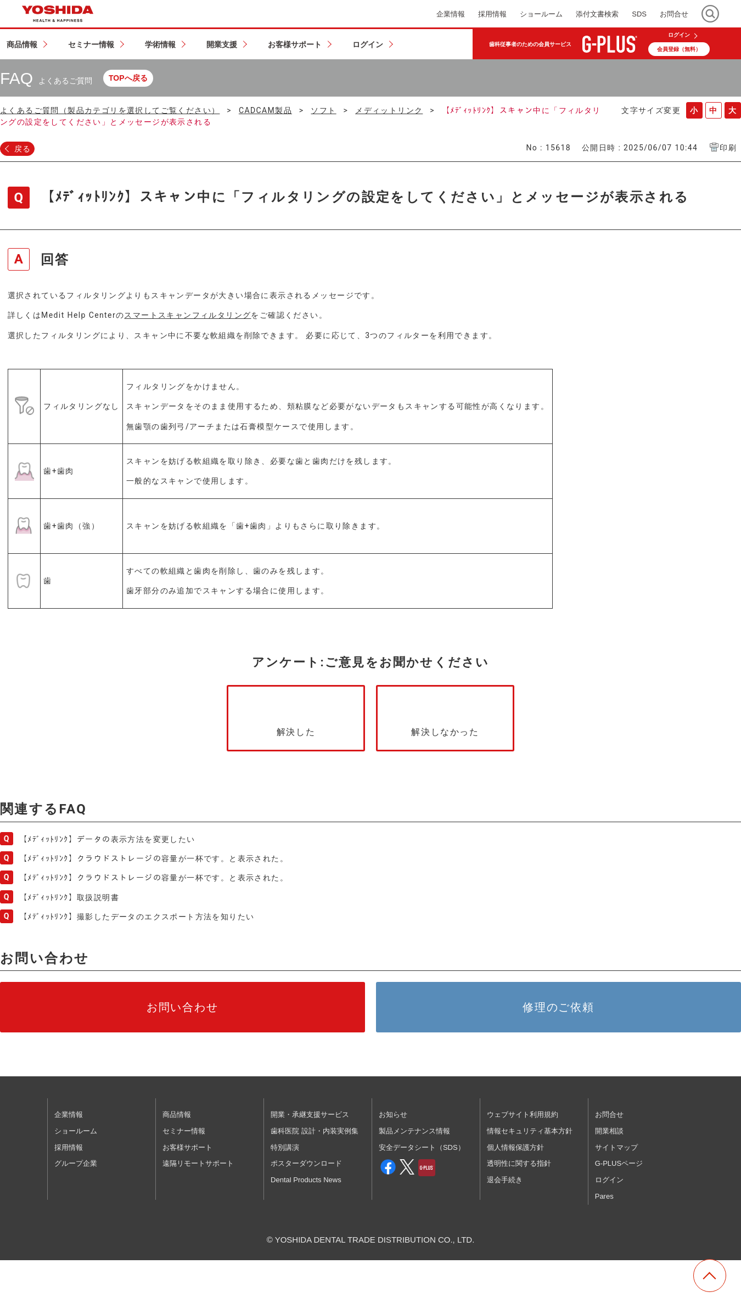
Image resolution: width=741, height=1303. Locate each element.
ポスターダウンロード (306, 1163)
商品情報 (176, 1114)
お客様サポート (187, 1147)
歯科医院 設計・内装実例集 (314, 1131)
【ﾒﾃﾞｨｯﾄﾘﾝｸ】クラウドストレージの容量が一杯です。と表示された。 (153, 858)
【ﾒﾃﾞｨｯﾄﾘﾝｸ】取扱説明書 (69, 897)
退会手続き (505, 1180)
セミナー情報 (183, 1131)
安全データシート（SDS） (422, 1147)
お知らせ (393, 1114)
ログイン (679, 35)
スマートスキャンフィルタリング (187, 315)
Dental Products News (306, 1180)
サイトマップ (616, 1147)
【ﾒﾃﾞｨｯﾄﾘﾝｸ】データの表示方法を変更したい (107, 839)
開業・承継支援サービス (310, 1114)
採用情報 (68, 1147)
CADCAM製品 (265, 110)
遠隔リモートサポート (198, 1163)
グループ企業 (75, 1163)
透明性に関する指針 (519, 1163)
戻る (22, 148)
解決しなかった (445, 732)
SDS (639, 14)
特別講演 (285, 1147)
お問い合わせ (183, 1007)
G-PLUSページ (619, 1163)
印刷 (728, 147)
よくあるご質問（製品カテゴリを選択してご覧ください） (110, 110)
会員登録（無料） (679, 49)
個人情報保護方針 (515, 1147)
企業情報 (68, 1114)
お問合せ (609, 1114)
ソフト (323, 110)
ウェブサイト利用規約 (522, 1114)
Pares (604, 1196)
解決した (296, 732)
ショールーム (75, 1131)
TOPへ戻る (128, 78)
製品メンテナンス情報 (414, 1131)
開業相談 (609, 1131)
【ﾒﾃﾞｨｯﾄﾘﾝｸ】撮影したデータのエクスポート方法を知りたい (136, 916)
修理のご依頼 (559, 1007)
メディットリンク (389, 110)
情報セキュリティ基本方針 (529, 1131)
